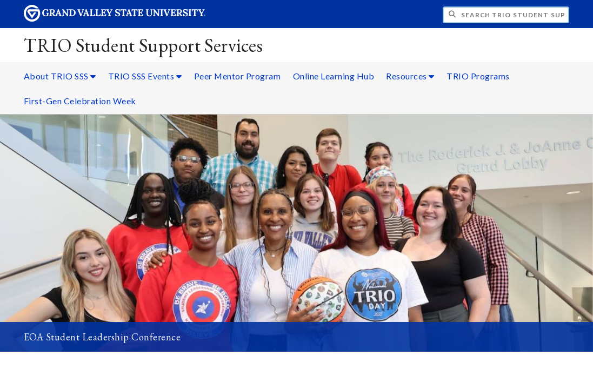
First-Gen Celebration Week (80, 101)
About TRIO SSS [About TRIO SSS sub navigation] (60, 76)
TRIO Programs (478, 76)
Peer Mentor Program (237, 76)
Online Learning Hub (334, 76)
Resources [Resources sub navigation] (410, 76)
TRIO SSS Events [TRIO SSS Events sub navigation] (145, 76)
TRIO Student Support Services (143, 45)
